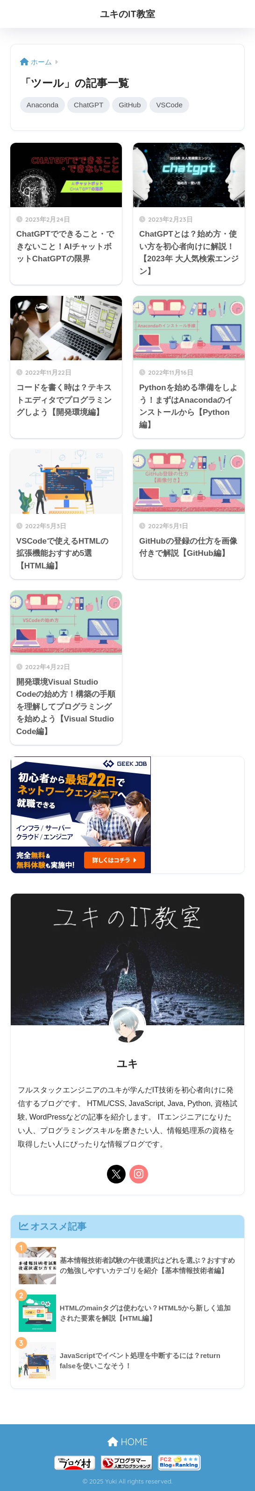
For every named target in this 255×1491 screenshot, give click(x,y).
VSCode (170, 105)
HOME (127, 1442)
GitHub (131, 105)
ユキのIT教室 (127, 14)
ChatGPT (89, 105)
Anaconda (43, 105)
